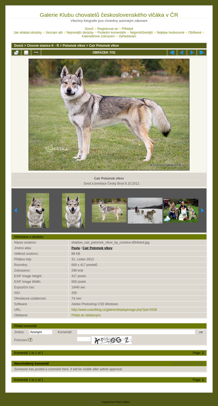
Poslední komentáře (112, 32)
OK (201, 332)
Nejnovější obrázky (80, 32)
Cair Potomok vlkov (104, 45)
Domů (89, 29)
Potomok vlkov (74, 45)
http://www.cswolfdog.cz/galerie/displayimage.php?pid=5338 (114, 310)
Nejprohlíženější (141, 32)
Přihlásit (127, 29)
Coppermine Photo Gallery (116, 402)
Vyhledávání (127, 36)
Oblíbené (194, 32)
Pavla (75, 248)
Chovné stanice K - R (43, 45)
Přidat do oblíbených (85, 315)
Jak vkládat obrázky (28, 32)
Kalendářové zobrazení (98, 36)
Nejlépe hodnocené (170, 32)
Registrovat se (107, 29)
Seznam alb (54, 32)
